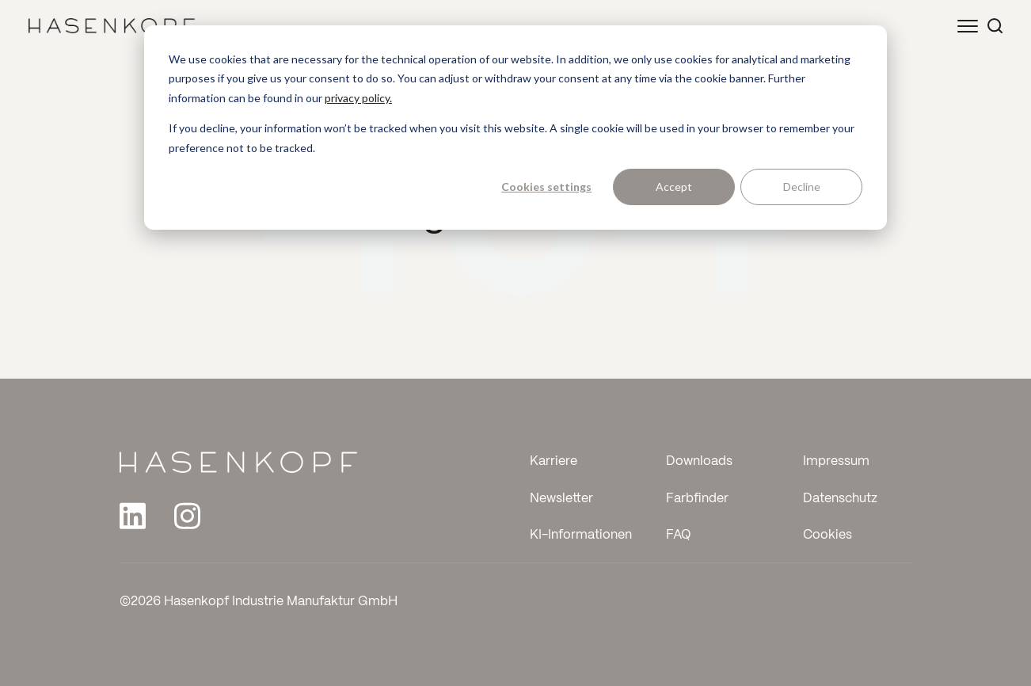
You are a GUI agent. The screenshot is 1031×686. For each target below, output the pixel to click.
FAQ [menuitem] (678, 535)
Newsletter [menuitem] (561, 499)
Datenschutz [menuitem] (840, 499)
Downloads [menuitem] (699, 461)
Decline (801, 186)
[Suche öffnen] (994, 25)
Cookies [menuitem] (827, 535)
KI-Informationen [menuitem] (581, 535)
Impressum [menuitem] (836, 461)
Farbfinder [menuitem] (697, 499)
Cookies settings (546, 186)
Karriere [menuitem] (553, 461)
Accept (674, 186)
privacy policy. (358, 98)
